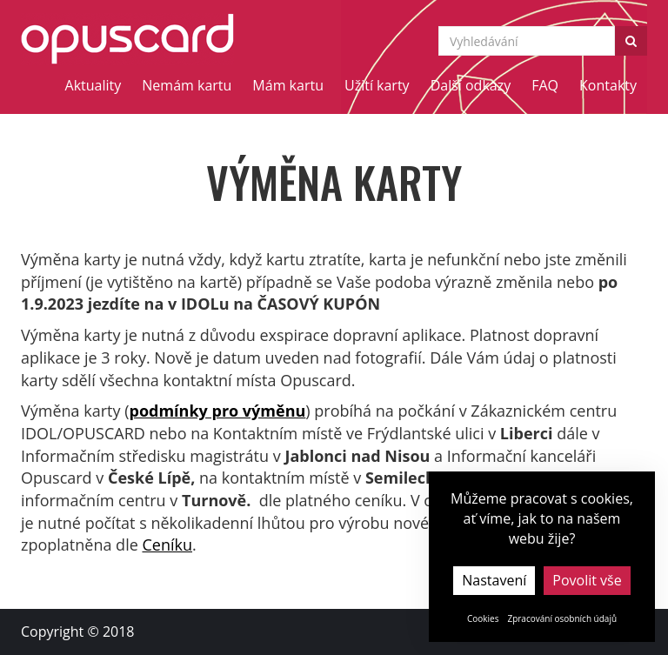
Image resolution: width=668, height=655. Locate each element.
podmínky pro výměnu (217, 410)
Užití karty (377, 85)
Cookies (483, 618)
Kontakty (608, 85)
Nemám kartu (186, 85)
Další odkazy (471, 85)
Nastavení (494, 580)
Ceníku (167, 544)
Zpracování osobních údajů (562, 618)
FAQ (544, 85)
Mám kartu (288, 85)
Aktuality (93, 85)
